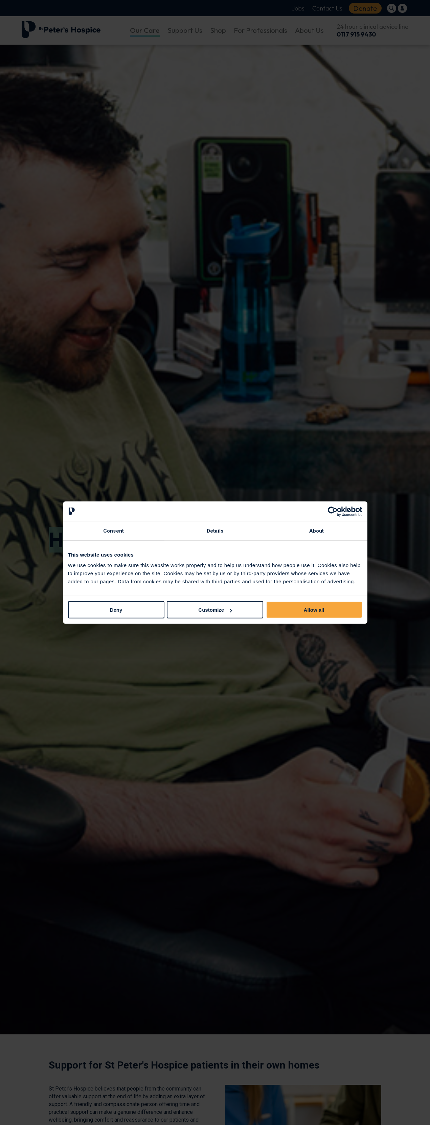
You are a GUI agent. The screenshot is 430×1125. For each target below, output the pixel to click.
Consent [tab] (113, 531)
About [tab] (316, 531)
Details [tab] (215, 531)
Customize (215, 610)
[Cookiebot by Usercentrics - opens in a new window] (332, 511)
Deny (116, 610)
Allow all (314, 610)
